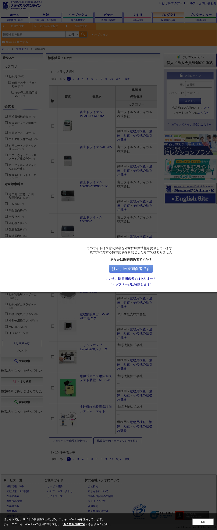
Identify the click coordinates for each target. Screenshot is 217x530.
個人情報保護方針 (74, 524)
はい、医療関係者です (132, 269)
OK (203, 521)
